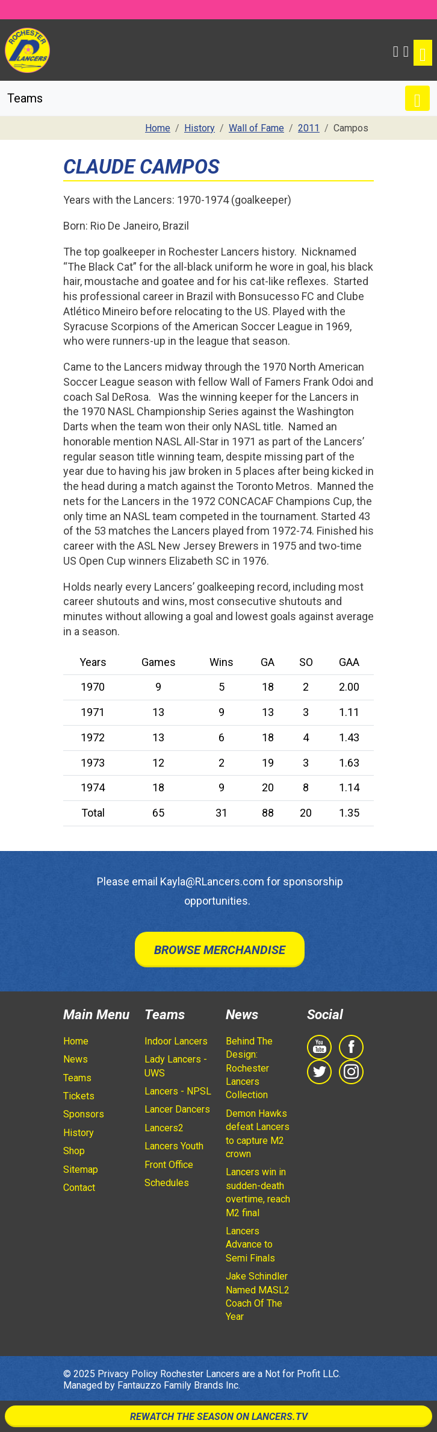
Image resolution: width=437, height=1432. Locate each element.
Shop (74, 1151)
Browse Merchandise (219, 950)
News (75, 1059)
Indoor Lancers (176, 1041)
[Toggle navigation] (423, 53)
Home (75, 1041)
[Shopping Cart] (406, 50)
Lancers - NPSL (177, 1091)
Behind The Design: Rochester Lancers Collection (249, 1068)
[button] (395, 50)
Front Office (168, 1164)
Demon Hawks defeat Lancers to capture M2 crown (258, 1134)
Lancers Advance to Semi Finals (250, 1244)
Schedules (166, 1183)
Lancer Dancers (177, 1109)
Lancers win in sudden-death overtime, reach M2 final (258, 1192)
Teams (77, 1078)
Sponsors (83, 1114)
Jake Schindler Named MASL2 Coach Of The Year (258, 1296)
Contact (79, 1187)
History (78, 1132)
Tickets (79, 1096)
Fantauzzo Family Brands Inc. (178, 1385)
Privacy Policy (128, 1374)
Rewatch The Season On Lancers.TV (219, 1416)
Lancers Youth (173, 1146)
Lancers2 (164, 1128)
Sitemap (80, 1169)
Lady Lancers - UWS (175, 1066)
